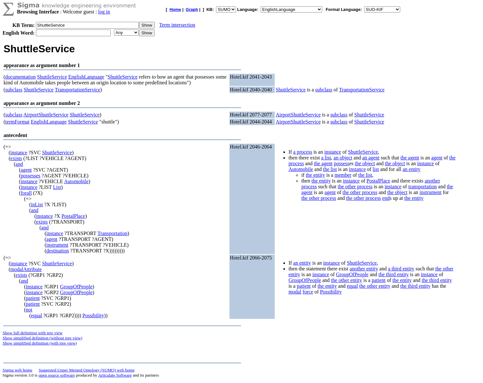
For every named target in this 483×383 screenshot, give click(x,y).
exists (16, 158)
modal (295, 291)
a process (302, 152)
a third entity (401, 268)
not (29, 309)
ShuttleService (52, 77)
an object (342, 157)
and (19, 164)
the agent (410, 157)
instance (18, 152)
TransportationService (77, 89)
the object (365, 163)
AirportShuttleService (45, 114)
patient (33, 298)
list (376, 169)
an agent (371, 157)
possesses (30, 175)
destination (57, 250)
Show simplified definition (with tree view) (40, 343)
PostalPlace (73, 216)
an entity (411, 169)
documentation (20, 77)
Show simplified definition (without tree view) (42, 338)
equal (36, 315)
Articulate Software (115, 375)
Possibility (93, 315)
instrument (57, 245)
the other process (355, 186)
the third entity (393, 274)
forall (26, 193)
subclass (13, 89)
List (57, 187)
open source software (57, 375)
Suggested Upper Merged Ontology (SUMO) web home (87, 370)
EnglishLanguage (86, 77)
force (308, 291)
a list (326, 157)
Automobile (76, 181)
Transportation (113, 233)
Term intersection (177, 25)
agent (26, 170)
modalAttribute (26, 269)
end (386, 198)
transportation (422, 186)
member (342, 175)
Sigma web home (17, 370)
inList (37, 204)
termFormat (17, 121)
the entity (315, 175)
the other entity (346, 280)
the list (330, 169)
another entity (364, 268)
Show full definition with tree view (33, 332)
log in (104, 11)
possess (341, 163)
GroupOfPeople (76, 286)
